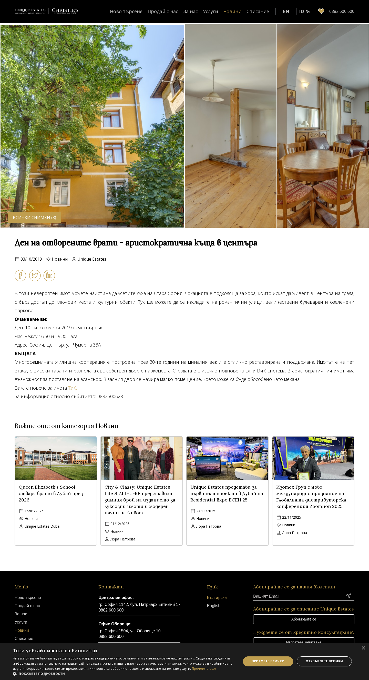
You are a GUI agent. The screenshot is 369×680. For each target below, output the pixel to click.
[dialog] (184, 661)
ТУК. (72, 388)
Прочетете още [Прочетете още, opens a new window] (204, 668)
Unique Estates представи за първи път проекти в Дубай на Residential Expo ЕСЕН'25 (226, 493)
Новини (232, 11)
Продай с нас (163, 11)
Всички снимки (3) (34, 217)
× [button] (363, 648)
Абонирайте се (303, 619)
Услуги (210, 11)
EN (286, 11)
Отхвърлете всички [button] (324, 661)
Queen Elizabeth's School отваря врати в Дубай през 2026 (51, 493)
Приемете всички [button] (268, 661)
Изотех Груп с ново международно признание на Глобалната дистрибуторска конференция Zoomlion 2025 (311, 496)
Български (217, 597)
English (213, 606)
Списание (258, 11)
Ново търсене (126, 11)
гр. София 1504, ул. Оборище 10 (129, 631)
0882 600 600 (111, 610)
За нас (190, 11)
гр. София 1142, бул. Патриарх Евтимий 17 (139, 604)
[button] (123, 673)
